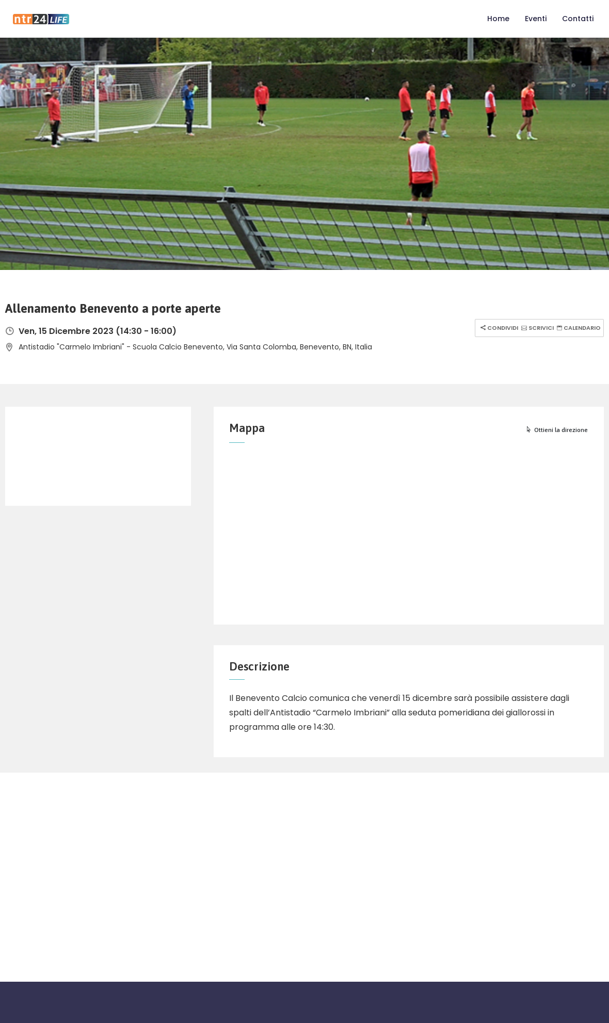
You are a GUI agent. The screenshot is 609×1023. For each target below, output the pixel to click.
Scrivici (536, 328)
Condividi (498, 328)
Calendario (577, 328)
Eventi (536, 18)
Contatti (578, 18)
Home (498, 18)
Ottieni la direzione (556, 430)
